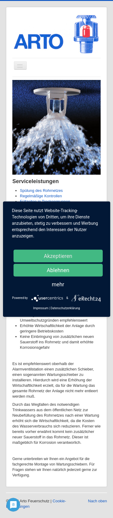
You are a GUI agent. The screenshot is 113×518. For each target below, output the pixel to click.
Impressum (40, 308)
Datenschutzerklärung (65, 308)
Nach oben (97, 501)
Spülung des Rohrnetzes (41, 190)
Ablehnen (58, 270)
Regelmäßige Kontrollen (41, 196)
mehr (58, 284)
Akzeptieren (58, 256)
